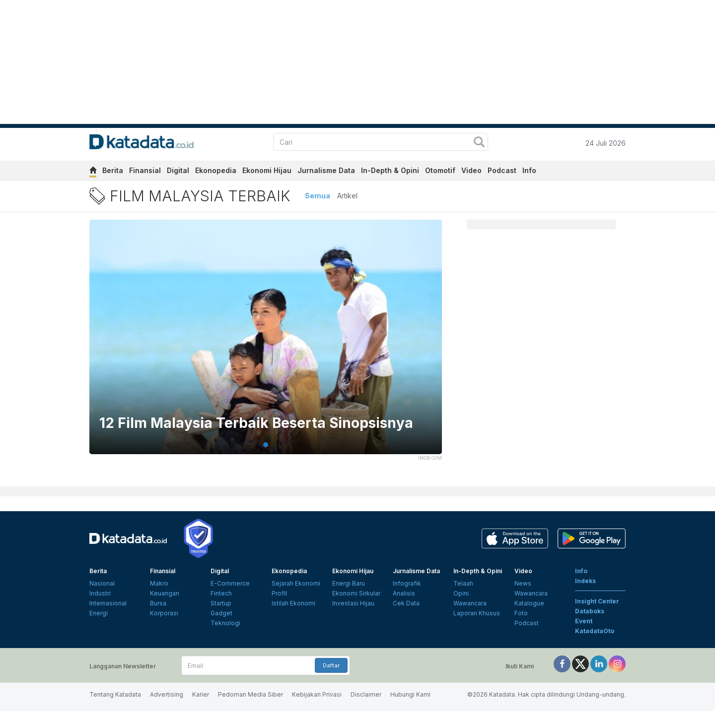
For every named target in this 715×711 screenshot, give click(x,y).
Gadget (221, 613)
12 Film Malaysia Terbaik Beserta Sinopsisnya (256, 423)
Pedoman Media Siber (250, 694)
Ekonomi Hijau (266, 170)
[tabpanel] (265, 343)
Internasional (108, 603)
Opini (461, 593)
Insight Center (597, 601)
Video (471, 170)
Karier (200, 694)
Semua (317, 195)
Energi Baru (348, 583)
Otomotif (440, 170)
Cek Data (406, 603)
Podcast (502, 170)
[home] (92, 172)
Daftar (331, 665)
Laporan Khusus (476, 613)
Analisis (404, 593)
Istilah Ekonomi (293, 603)
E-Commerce (230, 583)
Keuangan (164, 593)
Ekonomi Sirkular (356, 593)
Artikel (347, 195)
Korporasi (164, 613)
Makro (159, 583)
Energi (98, 613)
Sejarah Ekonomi (296, 583)
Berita (112, 170)
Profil (279, 593)
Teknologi (225, 623)
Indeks (585, 581)
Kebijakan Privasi (317, 694)
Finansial (145, 170)
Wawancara (470, 603)
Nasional (102, 583)
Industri (100, 593)
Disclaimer (366, 694)
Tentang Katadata (115, 694)
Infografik (407, 583)
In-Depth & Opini (390, 170)
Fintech (221, 593)
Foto (521, 613)
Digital (178, 170)
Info (529, 170)
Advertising (166, 694)
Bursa (158, 603)
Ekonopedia (215, 170)
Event (583, 621)
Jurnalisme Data (326, 170)
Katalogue (529, 603)
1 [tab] (265, 444)
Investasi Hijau (353, 603)
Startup (221, 603)
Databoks (589, 611)
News (522, 583)
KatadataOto (594, 631)
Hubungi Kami (410, 694)
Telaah (463, 583)
